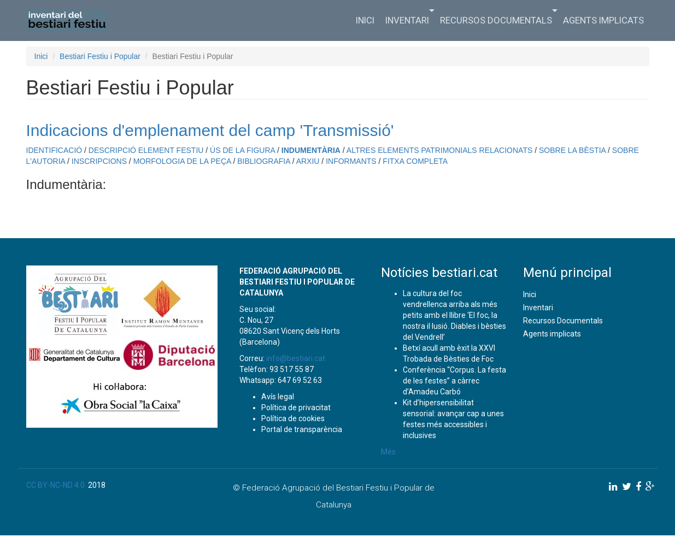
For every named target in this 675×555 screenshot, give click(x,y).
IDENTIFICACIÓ (54, 150)
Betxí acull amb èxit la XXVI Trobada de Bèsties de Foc (449, 353)
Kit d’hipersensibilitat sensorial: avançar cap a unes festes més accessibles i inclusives (453, 419)
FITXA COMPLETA (415, 161)
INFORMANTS (351, 161)
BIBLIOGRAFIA (263, 161)
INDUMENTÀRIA (311, 150)
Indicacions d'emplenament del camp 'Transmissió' (210, 130)
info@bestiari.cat (295, 358)
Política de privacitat (296, 407)
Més (388, 451)
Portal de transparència (301, 429)
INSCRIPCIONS (99, 161)
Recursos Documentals (498, 19)
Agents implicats (603, 20)
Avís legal (277, 396)
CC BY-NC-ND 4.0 (55, 485)
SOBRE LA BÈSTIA (572, 150)
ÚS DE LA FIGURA (242, 150)
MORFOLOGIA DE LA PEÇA (182, 161)
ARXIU (308, 161)
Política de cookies (293, 418)
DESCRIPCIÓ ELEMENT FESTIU (146, 150)
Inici (365, 20)
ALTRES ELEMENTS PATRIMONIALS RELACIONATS (439, 150)
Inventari (410, 19)
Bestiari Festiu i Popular (100, 56)
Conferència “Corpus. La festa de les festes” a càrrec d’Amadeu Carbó (454, 380)
